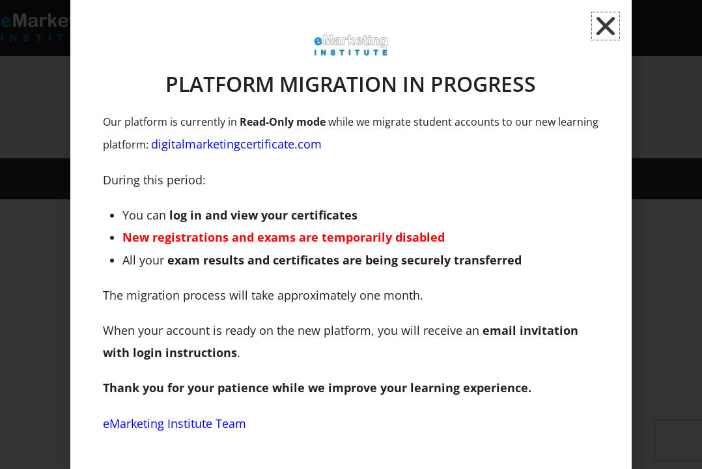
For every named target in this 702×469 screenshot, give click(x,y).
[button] (606, 26)
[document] (351, 234)
